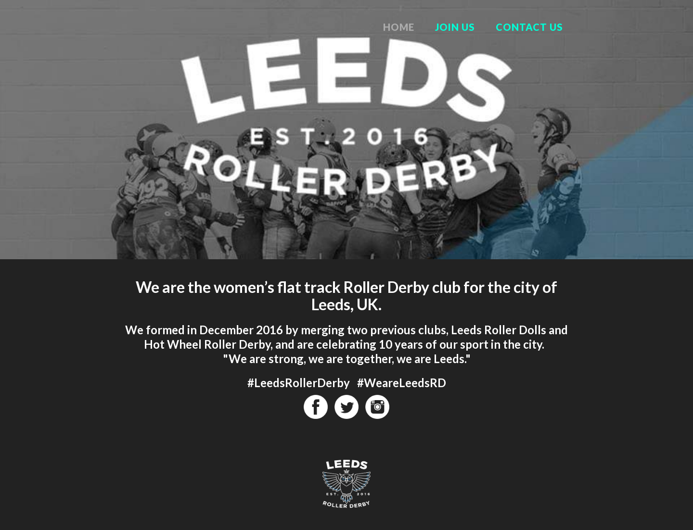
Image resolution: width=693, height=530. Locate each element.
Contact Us (529, 27)
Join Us (455, 27)
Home (398, 27)
